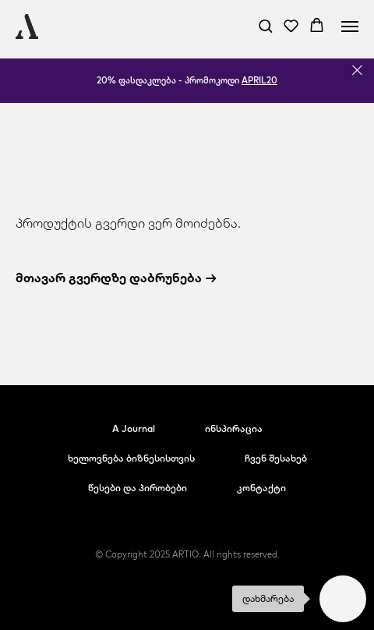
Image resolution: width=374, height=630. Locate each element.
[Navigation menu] (349, 26)
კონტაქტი (261, 488)
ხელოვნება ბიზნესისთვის (131, 458)
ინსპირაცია (234, 428)
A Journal (133, 428)
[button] (265, 25)
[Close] (357, 71)
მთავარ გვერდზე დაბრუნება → (116, 277)
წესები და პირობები (137, 488)
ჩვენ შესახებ (276, 458)
